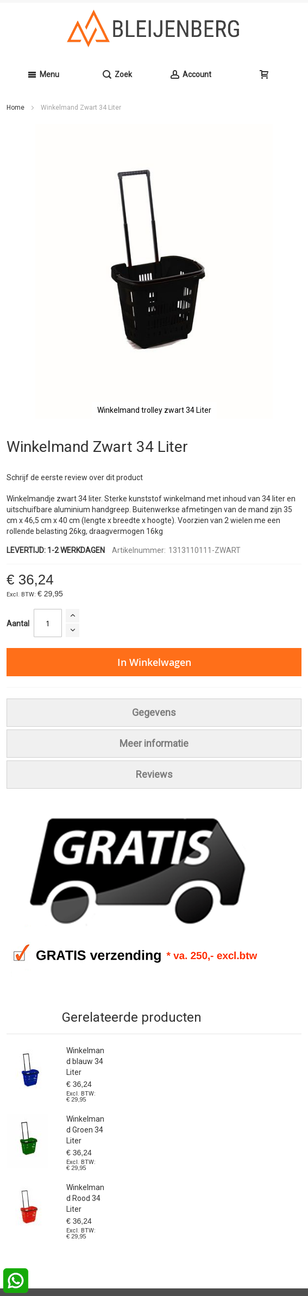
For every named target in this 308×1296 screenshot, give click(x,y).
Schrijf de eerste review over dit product (75, 477)
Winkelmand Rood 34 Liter (85, 1198)
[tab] (154, 713)
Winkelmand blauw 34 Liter (85, 1061)
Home (15, 107)
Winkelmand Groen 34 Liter (85, 1130)
